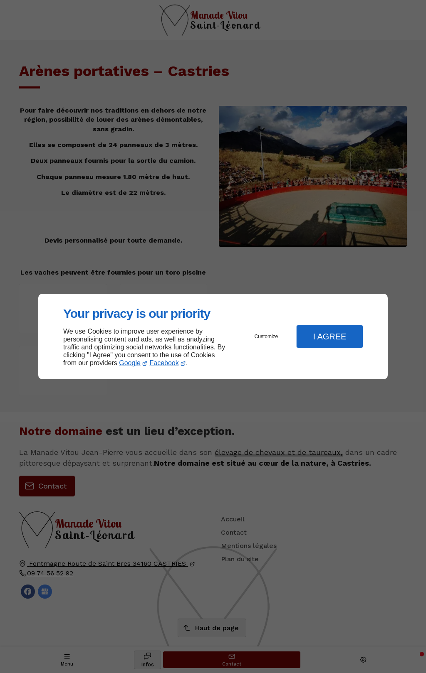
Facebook (164, 362)
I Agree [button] (329, 336)
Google (130, 362)
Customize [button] (266, 336)
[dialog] (213, 337)
